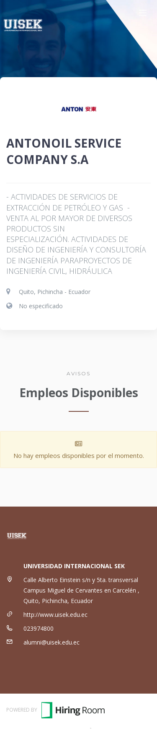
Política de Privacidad (122, 727)
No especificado (41, 306)
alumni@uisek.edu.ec (51, 642)
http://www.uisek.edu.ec (55, 615)
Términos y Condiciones (55, 727)
